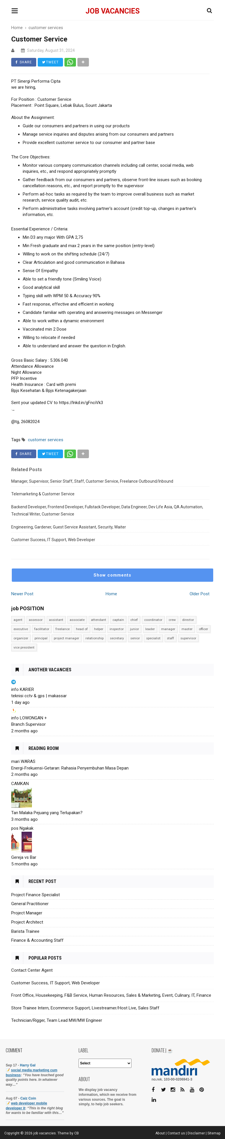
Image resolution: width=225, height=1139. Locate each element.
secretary (117, 638)
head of (82, 629)
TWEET (50, 62)
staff (170, 638)
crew (172, 620)
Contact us (176, 1133)
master (187, 629)
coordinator (153, 620)
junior (134, 629)
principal (41, 638)
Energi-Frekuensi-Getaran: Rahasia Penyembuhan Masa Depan (70, 768)
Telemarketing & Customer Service (43, 494)
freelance (63, 629)
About (160, 1133)
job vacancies (112, 11)
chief (134, 620)
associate (77, 620)
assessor (36, 620)
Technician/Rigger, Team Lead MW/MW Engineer (56, 1020)
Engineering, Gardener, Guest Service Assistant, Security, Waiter (68, 527)
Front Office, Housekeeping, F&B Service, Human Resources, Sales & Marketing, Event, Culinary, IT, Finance (111, 995)
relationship (94, 638)
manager (168, 629)
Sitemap (214, 1133)
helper (98, 629)
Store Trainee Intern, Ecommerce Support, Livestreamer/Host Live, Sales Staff (85, 1008)
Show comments (112, 575)
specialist (153, 638)
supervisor (188, 638)
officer (203, 629)
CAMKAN (20, 783)
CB (76, 1133)
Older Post (199, 593)
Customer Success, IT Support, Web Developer (53, 539)
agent (18, 620)
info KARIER (22, 689)
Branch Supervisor (28, 724)
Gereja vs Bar (23, 857)
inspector (117, 629)
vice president (24, 647)
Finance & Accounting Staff (37, 940)
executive (21, 629)
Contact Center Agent (32, 970)
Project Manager (26, 913)
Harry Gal (27, 1065)
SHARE (24, 62)
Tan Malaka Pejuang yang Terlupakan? (47, 812)
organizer (21, 638)
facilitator (41, 629)
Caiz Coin (28, 1098)
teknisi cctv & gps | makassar (39, 695)
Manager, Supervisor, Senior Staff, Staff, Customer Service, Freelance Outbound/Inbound (92, 481)
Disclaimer (196, 1133)
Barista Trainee (25, 931)
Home (111, 593)
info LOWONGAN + (29, 718)
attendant (98, 620)
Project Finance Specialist (35, 894)
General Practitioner (30, 903)
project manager (66, 638)
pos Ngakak (22, 828)
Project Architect (27, 922)
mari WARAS (23, 761)
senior (135, 638)
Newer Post (22, 593)
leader (150, 629)
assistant (56, 620)
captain (118, 620)
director (188, 620)
